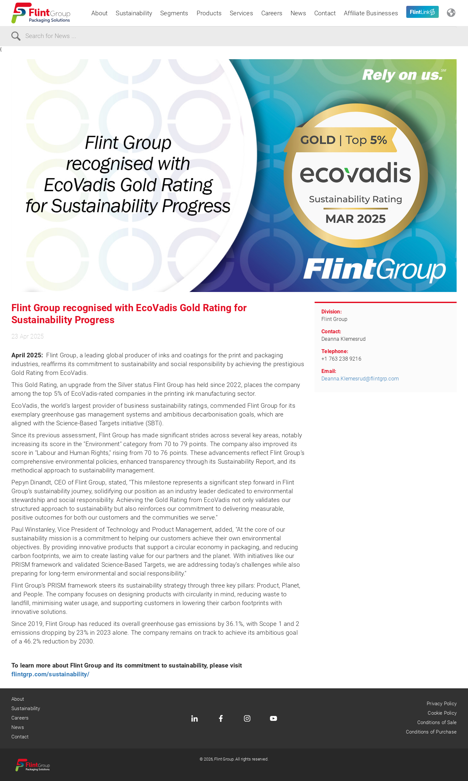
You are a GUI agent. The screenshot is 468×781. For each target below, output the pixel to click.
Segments (174, 13)
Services (241, 13)
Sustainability (134, 13)
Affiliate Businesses (371, 13)
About (99, 13)
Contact (325, 13)
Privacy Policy (442, 704)
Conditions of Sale (437, 722)
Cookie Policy (442, 713)
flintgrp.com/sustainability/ (50, 674)
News (298, 13)
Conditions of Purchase (431, 732)
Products (209, 13)
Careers (271, 13)
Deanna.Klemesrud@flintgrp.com (360, 379)
